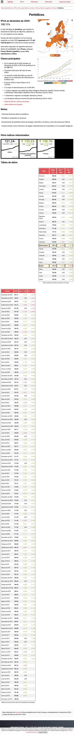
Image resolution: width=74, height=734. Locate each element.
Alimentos (34, 2)
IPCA (22, 2)
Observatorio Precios (17, 727)
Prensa (54, 8)
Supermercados (64, 2)
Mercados (48, 2)
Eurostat (17, 712)
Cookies (60, 727)
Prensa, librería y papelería (43, 8)
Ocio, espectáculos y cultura (26, 8)
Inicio (10, 1)
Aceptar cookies (43, 732)
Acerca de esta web (44, 727)
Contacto (54, 727)
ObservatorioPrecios (7, 8)
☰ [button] (2, 1)
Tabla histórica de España (13, 104)
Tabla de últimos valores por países (16, 101)
